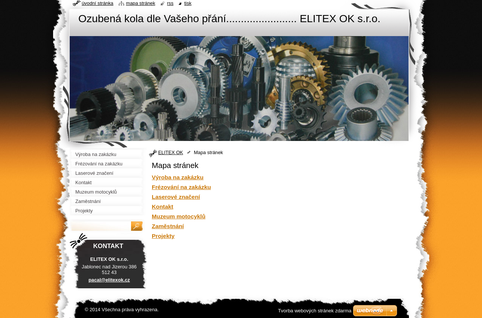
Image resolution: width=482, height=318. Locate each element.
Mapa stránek (141, 3)
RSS (170, 3)
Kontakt (162, 206)
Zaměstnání (168, 226)
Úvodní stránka (97, 3)
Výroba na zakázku (177, 177)
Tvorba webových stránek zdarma (314, 310)
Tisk (187, 3)
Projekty (163, 236)
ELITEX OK (170, 152)
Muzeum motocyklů (179, 216)
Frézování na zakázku (181, 187)
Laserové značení (176, 197)
